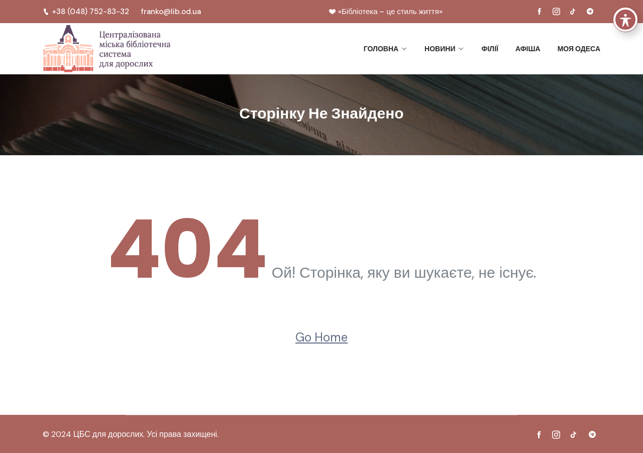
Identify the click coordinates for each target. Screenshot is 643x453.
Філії (489, 49)
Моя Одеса (579, 49)
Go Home (321, 337)
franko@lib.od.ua (171, 12)
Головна (381, 49)
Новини (439, 49)
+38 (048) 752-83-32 (86, 12)
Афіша (528, 49)
